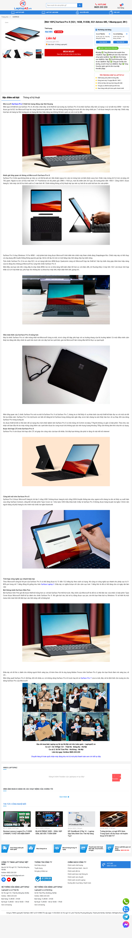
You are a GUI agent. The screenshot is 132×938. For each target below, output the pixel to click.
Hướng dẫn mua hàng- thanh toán (79, 883)
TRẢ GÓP (117, 12)
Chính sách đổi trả (74, 871)
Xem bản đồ (103, 42)
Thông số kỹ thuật (31, 97)
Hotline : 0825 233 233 (9, 896)
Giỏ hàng (120, 8)
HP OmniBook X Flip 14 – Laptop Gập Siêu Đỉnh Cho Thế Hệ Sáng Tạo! (81, 833)
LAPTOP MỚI (19, 12)
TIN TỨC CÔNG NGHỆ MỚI (14, 804)
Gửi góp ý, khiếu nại (41, 871)
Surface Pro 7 (86, 678)
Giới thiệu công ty (40, 865)
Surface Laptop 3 (47, 584)
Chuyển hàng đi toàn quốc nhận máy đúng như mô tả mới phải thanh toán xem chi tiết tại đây (66, 756)
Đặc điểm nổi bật (11, 97)
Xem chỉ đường (6, 905)
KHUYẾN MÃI (84, 12)
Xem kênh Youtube (116, 778)
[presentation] (2, 54)
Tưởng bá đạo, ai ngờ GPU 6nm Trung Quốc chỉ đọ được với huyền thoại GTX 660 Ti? (114, 833)
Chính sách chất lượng (75, 865)
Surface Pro (17, 104)
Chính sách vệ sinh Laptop (76, 880)
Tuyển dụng (39, 868)
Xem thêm (64, 797)
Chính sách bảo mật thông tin (78, 874)
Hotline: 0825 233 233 (42, 896)
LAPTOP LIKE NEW (52, 12)
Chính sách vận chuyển (75, 877)
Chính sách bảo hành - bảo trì (78, 868)
